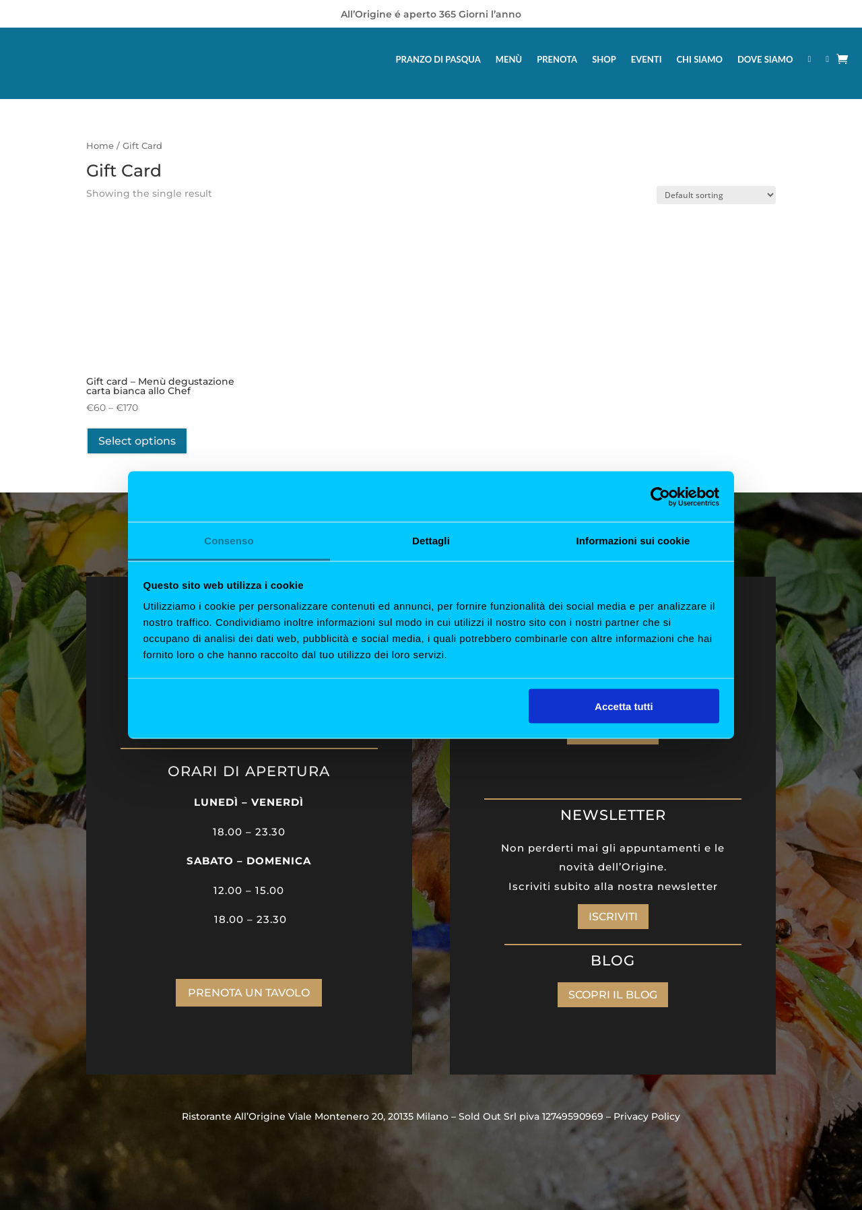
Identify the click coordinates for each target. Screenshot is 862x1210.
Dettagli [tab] (431, 540)
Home (100, 146)
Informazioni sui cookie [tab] (633, 540)
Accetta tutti (624, 705)
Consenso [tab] (228, 540)
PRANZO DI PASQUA (438, 59)
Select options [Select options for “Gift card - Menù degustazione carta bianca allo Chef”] (137, 441)
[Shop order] (716, 195)
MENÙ (509, 59)
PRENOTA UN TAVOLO (249, 992)
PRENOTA (557, 59)
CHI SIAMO (700, 59)
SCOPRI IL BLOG (612, 994)
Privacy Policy (647, 1116)
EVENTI (646, 59)
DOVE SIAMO (765, 59)
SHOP (604, 59)
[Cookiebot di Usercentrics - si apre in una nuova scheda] (660, 496)
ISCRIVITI (613, 916)
